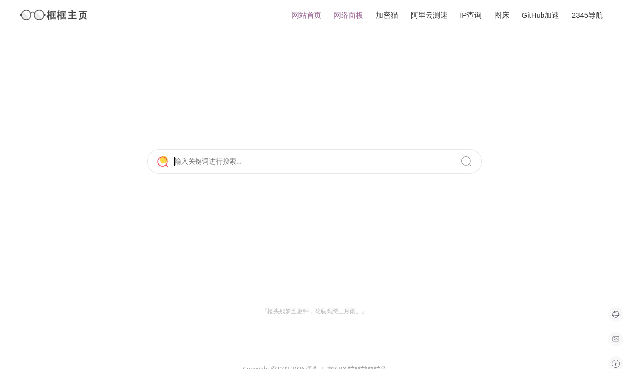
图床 (501, 15)
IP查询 (471, 15)
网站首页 (306, 15)
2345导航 (587, 15)
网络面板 (348, 15)
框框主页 (54, 15)
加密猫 (387, 15)
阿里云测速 (429, 15)
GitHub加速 (541, 15)
